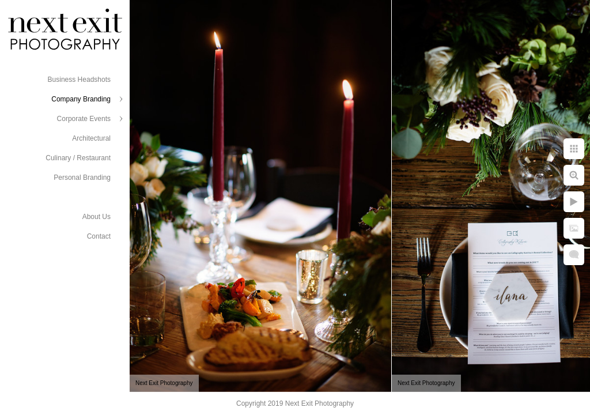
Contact (99, 236)
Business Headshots (79, 80)
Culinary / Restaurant (78, 158)
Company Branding (81, 99)
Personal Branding (82, 177)
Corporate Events (84, 119)
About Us (96, 217)
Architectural (91, 138)
